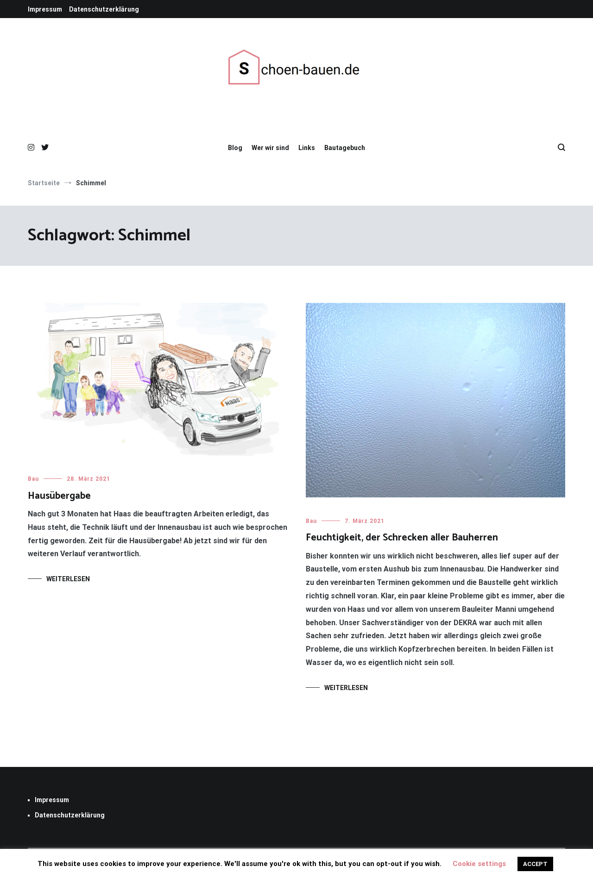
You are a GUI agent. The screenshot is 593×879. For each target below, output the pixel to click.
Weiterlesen (68, 579)
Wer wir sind (270, 147)
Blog (235, 147)
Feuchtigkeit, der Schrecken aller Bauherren (402, 538)
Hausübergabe (59, 496)
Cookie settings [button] (479, 864)
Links (306, 147)
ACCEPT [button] (535, 863)
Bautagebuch (344, 147)
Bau (33, 479)
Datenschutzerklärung (104, 9)
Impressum (45, 9)
